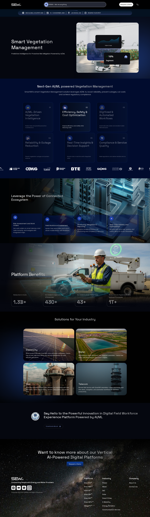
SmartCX (88, 483)
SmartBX (88, 494)
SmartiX (88, 490)
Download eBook (53, 426)
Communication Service (111, 510)
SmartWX (88, 487)
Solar (104, 494)
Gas (103, 490)
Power (104, 483)
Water (104, 487)
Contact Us (133, 487)
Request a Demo (126, 4)
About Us (132, 483)
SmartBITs (88, 502)
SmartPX (88, 506)
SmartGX (88, 498)
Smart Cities (107, 498)
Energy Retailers (108, 506)
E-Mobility (106, 502)
